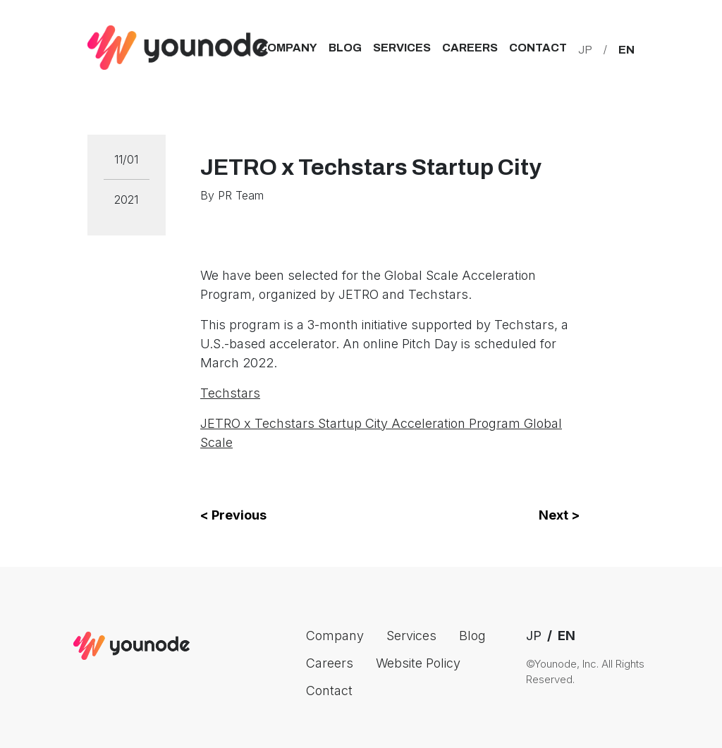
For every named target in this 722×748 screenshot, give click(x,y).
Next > (559, 515)
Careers (470, 48)
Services (402, 48)
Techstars (230, 393)
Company (288, 48)
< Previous (233, 515)
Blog (345, 48)
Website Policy (418, 663)
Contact (538, 48)
